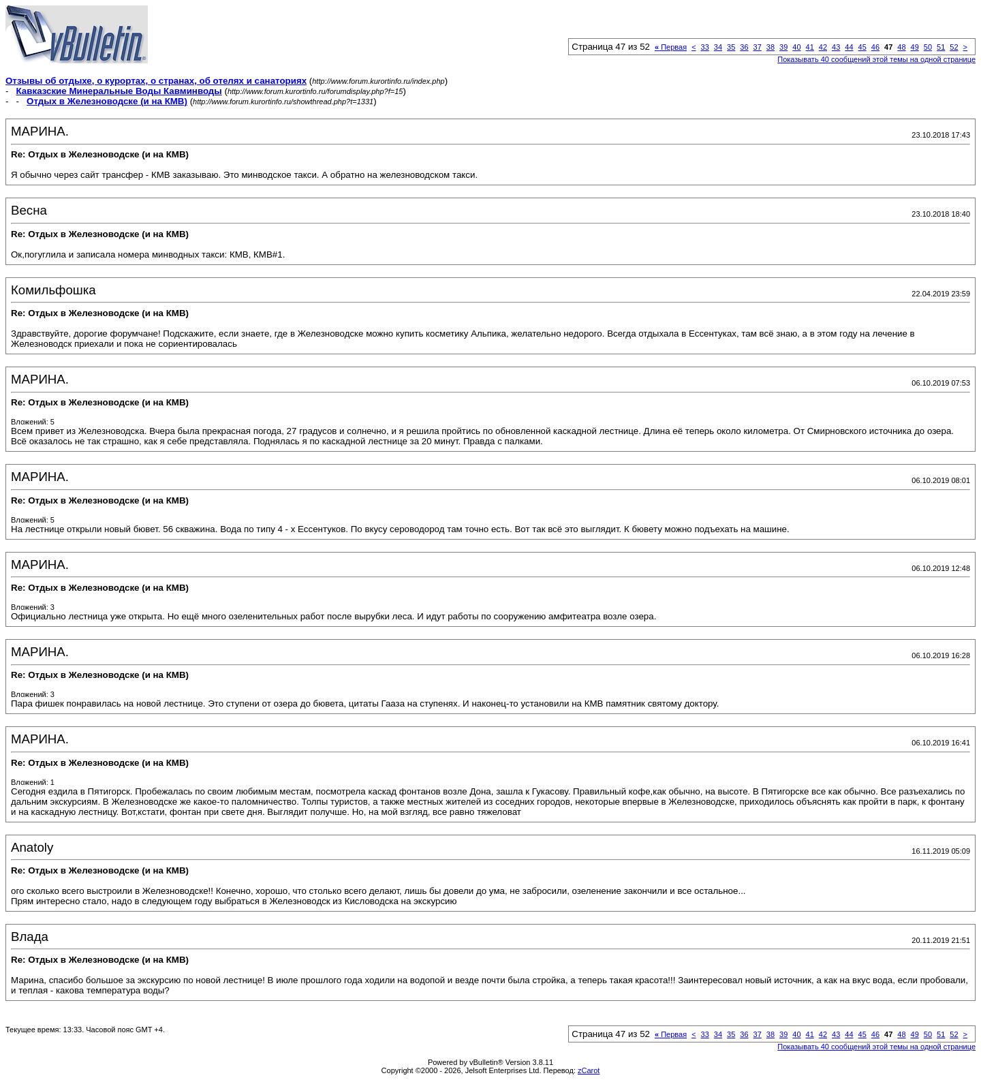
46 (875, 47)
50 (928, 47)
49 (915, 47)
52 (954, 47)
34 (718, 47)
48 (901, 47)
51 (941, 47)
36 (744, 47)
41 (810, 47)
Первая (671, 47)
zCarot (589, 1070)
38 (770, 47)
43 (836, 47)
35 (731, 47)
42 (823, 47)
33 (705, 47)
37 (757, 47)
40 (796, 47)
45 (862, 47)
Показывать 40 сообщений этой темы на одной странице (876, 59)
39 (783, 47)
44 (849, 47)
